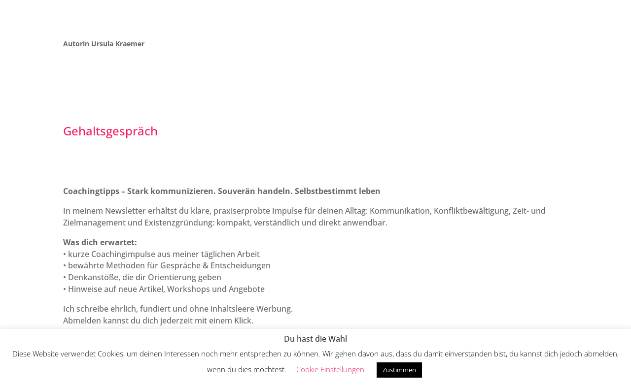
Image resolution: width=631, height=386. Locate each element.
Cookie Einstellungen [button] (330, 369)
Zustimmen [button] (399, 369)
